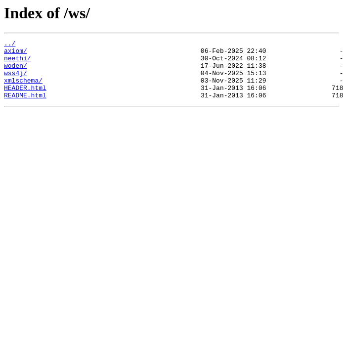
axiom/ (15, 53)
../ (9, 44)
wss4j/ (15, 80)
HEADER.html (25, 97)
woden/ (15, 71)
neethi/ (17, 62)
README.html (25, 106)
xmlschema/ (23, 89)
